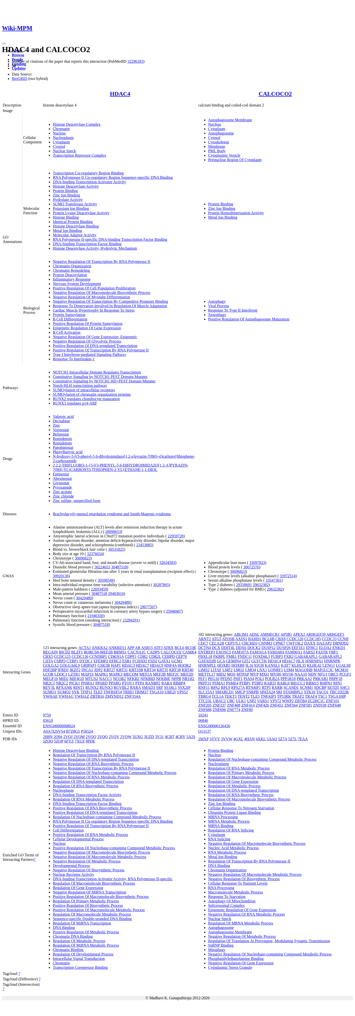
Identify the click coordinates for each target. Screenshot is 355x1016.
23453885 (144, 545)
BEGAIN (50, 652)
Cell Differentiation (68, 830)
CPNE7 (279, 643)
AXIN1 (241, 639)
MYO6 (287, 674)
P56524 (87, 731)
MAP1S (87, 674)
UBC (231, 701)
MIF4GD (77, 679)
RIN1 (337, 683)
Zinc (56, 425)
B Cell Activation (66, 332)
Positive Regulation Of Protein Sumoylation (88, 323)
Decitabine (61, 421)
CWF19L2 (294, 643)
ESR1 (126, 661)
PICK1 (74, 683)
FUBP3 (277, 656)
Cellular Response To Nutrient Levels (237, 883)
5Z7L (292, 739)
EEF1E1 (298, 648)
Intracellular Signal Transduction (79, 958)
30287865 (161, 585)
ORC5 (333, 674)
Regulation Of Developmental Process (83, 954)
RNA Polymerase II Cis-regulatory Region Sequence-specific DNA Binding (113, 177)
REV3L (49, 687)
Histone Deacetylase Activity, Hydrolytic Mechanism (95, 248)
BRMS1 (120, 652)
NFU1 (322, 674)
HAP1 (116, 665)
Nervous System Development (77, 284)
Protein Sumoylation (69, 315)
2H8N (48, 737)
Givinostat (61, 483)
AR (137, 648)
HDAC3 (128, 665)
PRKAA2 (304, 679)
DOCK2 (253, 648)
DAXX (310, 643)
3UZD (149, 737)
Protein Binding (65, 191)
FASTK (322, 652)
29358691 (244, 585)
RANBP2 (152, 683)
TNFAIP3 (268, 696)
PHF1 (238, 679)
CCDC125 (62, 656)
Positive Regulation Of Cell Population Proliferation (94, 288)
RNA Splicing (219, 839)
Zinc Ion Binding (66, 195)
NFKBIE (163, 679)
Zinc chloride (63, 496)
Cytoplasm (61, 142)
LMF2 (227, 670)
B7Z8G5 (73, 731)
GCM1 (176, 661)
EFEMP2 (100, 661)
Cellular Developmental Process (78, 839)
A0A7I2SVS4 (54, 731)
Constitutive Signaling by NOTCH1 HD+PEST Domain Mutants (104, 381)
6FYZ (69, 741)
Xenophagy (217, 315)
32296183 (135, 61)
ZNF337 (219, 705)
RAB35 (270, 683)
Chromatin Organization (72, 266)
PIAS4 (249, 679)
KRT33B (136, 670)
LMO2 (238, 670)
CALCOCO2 (275, 94)
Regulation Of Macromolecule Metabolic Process (92, 914)
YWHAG (65, 696)
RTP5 (266, 687)
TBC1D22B (339, 692)
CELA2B (216, 643)
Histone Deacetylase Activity (76, 186)
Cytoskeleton (218, 142)
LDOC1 (60, 674)
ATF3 (158, 648)
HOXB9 (238, 665)
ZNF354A (132, 696)
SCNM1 (306, 687)
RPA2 (215, 687)
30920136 (61, 576)
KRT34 (150, 670)
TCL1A (218, 696)
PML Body (217, 151)
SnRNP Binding (220, 945)
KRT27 (109, 670)
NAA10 (300, 674)
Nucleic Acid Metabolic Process (233, 848)
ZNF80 (247, 710)
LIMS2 (204, 670)
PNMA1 (87, 683)
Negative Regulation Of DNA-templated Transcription (96, 759)
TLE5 (97, 692)
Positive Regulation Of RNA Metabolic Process (90, 835)
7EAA (303, 739)
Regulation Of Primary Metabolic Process (86, 901)
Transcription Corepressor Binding (80, 967)
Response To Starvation (226, 897)
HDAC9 (156, 665)
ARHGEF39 (316, 634)
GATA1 (164, 661)
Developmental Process (71, 866)
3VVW (226, 739)
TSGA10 (156, 692)
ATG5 (216, 639)
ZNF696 (219, 710)
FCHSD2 (139, 661)
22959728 (175, 536)
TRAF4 (311, 696)
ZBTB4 (301, 701)
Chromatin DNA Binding (73, 936)
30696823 (82, 558)
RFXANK (64, 687)
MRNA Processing (223, 817)
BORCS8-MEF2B (98, 652)
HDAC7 (142, 665)
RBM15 (312, 683)
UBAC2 (219, 701)
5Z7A (282, 739)
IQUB (259, 665)
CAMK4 (189, 652)
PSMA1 (218, 683)
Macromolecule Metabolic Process (235, 892)
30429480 (84, 598)
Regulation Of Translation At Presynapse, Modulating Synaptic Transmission (269, 941)
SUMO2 (64, 692)
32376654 (95, 554)
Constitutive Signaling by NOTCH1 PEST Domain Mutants (100, 377)
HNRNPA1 (314, 661)
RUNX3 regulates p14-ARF (75, 403)
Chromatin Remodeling (71, 270)
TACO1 (322, 692)
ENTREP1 (206, 652)
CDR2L (155, 656)
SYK (76, 692)
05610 (48, 720)
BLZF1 (77, 652)
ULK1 (241, 701)
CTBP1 (72, 661)
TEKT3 (231, 696)
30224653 (102, 567)
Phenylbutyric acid (67, 452)
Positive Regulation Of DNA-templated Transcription (95, 346)
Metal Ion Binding (67, 230)
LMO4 (250, 670)
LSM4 (289, 670)
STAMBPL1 (293, 692)
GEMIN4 (233, 661)
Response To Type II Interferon (232, 310)
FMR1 (231, 656)
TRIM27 (141, 692)
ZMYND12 (114, 696)
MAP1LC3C (324, 670)
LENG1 (328, 665)
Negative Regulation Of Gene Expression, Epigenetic (95, 337)
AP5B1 (286, 634)
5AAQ (272, 739)
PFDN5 (226, 679)
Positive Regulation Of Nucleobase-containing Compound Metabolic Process (114, 848)
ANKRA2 (100, 648)
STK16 (309, 692)
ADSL (254, 634)
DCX (216, 648)
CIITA (48, 661)
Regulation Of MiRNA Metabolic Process (86, 945)
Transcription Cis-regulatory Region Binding (88, 173)
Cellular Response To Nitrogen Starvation (241, 808)
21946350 (95, 616)
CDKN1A (116, 656)
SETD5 (333, 687)
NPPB (176, 679)
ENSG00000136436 (214, 726)
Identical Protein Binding (73, 222)
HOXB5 (223, 665)
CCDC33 (329, 639)
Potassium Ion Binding (71, 208)
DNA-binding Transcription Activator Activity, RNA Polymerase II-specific (113, 879)
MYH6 (275, 674)
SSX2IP (184, 687)
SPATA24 (267, 692)
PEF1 (202, 679)
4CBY (180, 737)
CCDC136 (80, 656)
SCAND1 (291, 687)
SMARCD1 (224, 692)
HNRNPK (332, 661)
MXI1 (264, 674)
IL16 (249, 665)
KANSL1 (272, 665)
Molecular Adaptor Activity (74, 235)
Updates (19, 68)
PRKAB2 (320, 679)
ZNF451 (276, 705)
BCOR (190, 648)
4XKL (261, 739)
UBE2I (170, 692)
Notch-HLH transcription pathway (80, 385)
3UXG (137, 737)
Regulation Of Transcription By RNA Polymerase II (94, 755)
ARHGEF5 (335, 634)
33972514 (288, 576)
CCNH (342, 639)
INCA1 (87, 670)
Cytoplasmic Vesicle (224, 155)
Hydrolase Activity (68, 199)
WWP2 (288, 701)
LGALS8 (343, 665)
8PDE (90, 741)
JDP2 (98, 670)
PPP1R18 (288, 679)
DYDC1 (85, 661)
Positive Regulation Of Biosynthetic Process (88, 905)
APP (130, 648)
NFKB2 (133, 679)
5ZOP (58, 741)
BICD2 (64, 652)
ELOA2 (325, 648)
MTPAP (242, 674)
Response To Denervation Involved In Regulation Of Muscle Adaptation (110, 306)
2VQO (91, 737)
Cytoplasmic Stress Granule (230, 967)
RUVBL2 (121, 687)
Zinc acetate (62, 492)
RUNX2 (92, 687)
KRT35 (162, 670)
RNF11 (204, 687)
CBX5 (48, 656)
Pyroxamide (62, 487)
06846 (203, 720)
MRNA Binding (220, 826)
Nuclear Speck (64, 151)
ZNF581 (305, 705)
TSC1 (322, 696)
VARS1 (263, 701)
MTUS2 (91, 679)
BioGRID (19, 78)
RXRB (277, 687)
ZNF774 (233, 710)
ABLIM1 (241, 634)
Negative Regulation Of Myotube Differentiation (91, 297)
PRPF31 (204, 683)
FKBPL (219, 656)
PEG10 (213, 679)
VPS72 (275, 701)
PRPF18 (335, 679)
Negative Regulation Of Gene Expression (241, 963)
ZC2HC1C (316, 701)
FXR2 (288, 656)
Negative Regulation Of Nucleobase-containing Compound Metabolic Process (114, 773)
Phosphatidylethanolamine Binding (236, 958)
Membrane (216, 146)
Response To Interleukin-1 (73, 359)
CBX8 (281, 639)
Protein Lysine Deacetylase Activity (81, 213)
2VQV (114, 737)
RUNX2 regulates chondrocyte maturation (86, 399)
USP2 (251, 701)
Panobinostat (63, 447)
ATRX (168, 648)
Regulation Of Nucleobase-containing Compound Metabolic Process (107, 817)
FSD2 (152, 661)
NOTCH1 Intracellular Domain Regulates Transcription (97, 372)
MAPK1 (101, 674)
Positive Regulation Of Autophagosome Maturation (248, 319)
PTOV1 (128, 683)
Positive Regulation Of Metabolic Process (86, 932)
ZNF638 (319, 705)
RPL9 (225, 687)
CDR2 (143, 656)
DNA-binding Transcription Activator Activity (89, 182)
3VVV (215, 739)
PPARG (115, 683)
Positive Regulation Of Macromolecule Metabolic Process (99, 910)
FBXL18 (205, 656)
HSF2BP (50, 670)
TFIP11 (86, 692)
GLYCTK (259, 661)
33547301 (273, 580)
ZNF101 (332, 701)
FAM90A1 (293, 652)
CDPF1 (131, 656)
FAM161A (258, 652)
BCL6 (179, 648)
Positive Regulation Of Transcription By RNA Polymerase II (101, 350)
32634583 (167, 563)
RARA (166, 683)
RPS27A (238, 687)
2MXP (203, 739)
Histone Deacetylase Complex (77, 124)
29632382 (260, 585)
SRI (279, 692)
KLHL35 (299, 665)
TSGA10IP (337, 696)
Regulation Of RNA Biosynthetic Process (85, 786)
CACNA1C (137, 652)
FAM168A (275, 652)
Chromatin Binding (68, 950)
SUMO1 (49, 692)
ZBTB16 (97, 696)
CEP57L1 (233, 643)
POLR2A (272, 679)
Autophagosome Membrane (230, 120)
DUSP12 (269, 648)
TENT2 (244, 696)
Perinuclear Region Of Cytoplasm (235, 160)
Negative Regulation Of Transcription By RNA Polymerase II (101, 261)
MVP (254, 674)
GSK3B (103, 665)
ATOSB (228, 639)
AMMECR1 (270, 634)
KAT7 (285, 665)
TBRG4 (204, 696)
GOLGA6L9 (70, 665)
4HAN (249, 739)
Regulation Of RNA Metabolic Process (83, 799)
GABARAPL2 (330, 656)
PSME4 (232, 683)
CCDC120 (294, 639)
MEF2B (159, 674)
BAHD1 (254, 639)
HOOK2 (184, 665)
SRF (159, 687)
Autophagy (217, 301)
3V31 (159, 737)
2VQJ (67, 737)
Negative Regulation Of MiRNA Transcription (89, 892)
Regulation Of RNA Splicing (231, 830)
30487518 (119, 567)
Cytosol (59, 146)
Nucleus (59, 133)
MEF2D (186, 674)
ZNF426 (262, 705)
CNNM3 (265, 643)
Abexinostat (62, 478)
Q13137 (204, 731)
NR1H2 (188, 679)
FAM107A (240, 652)
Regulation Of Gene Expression (78, 888)
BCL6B (268, 639)
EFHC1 (312, 648)
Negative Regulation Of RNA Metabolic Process (91, 777)
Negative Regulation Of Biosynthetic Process (88, 870)
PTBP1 (245, 683)
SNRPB (252, 692)
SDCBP (320, 687)
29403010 (116, 593)
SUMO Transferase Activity (75, 204)
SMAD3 (148, 687)
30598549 (105, 580)
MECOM (130, 674)
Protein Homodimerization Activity (236, 213)
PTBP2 (257, 683)
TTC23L (205, 701)
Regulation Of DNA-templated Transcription (88, 781)
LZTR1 (74, 674)
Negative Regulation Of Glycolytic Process (87, 341)
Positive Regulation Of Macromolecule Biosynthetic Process (101, 897)
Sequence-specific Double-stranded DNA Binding (92, 919)
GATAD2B (207, 661)
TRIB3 (128, 692)
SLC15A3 (206, 692)
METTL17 (206, 674)
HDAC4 (120, 94)
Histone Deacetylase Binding (76, 226)
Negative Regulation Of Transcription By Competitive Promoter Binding (110, 301)
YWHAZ (81, 696)
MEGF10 (50, 679)
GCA (221, 661)
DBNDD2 (341, 643)
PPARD (101, 683)
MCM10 (341, 670)
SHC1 (345, 687)
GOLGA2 (51, 665)
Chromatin (61, 129)
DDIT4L (228, 648)
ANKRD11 (117, 648)
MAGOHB (304, 670)
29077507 (148, 607)
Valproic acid (63, 416)
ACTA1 (85, 648)
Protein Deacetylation (70, 275)
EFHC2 (115, 661)
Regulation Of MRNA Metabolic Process (240, 923)
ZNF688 (205, 710)
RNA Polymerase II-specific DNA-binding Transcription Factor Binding (110, 239)
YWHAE (50, 696)
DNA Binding (64, 927)
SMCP (240, 692)
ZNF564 (291, 705)
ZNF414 (248, 705)
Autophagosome (221, 133)
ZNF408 (233, 705)
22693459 (99, 589)
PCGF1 (345, 674)
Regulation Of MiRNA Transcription (82, 923)
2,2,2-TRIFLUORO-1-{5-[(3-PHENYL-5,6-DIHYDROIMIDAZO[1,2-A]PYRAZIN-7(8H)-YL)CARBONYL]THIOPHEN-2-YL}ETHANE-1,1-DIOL (120, 467)
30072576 (251, 567)
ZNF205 (205, 705)
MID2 (64, 679)
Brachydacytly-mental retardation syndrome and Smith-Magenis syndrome (112, 514)
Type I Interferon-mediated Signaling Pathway (89, 354)
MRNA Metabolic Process (229, 821)
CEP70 (181, 656)
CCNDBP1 (98, 656)
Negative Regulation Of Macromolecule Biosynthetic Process (101, 292)
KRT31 (122, 670)
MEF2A (145, 674)
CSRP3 (60, 661)
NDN (312, 674)
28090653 (113, 532)
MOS (231, 674)
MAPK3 (115, 674)
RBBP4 (179, 683)
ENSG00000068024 (59, 726)
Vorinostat (61, 430)
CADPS (153, 652)
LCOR (48, 674)
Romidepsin (62, 439)
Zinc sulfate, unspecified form (76, 501)
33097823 (257, 563)
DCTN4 (204, 648)
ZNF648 (334, 705)
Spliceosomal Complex (226, 905)
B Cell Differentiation (70, 319)
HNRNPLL (207, 665)
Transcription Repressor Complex (79, 155)
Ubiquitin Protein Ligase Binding (234, 812)
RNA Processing (221, 888)
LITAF (216, 670)
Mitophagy (216, 950)
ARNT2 (204, 639)
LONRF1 (275, 670)
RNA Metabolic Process (227, 852)
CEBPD (168, 656)
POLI (259, 679)
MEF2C (173, 674)
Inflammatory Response (71, 279)
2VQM (79, 737)
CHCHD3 (249, 643)
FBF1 (333, 652)
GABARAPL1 (306, 656)
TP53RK (284, 696)
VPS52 (182, 692)
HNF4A (170, 665)
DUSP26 (284, 648)
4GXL (238, 739)
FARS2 (309, 652)
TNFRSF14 (112, 692)
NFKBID (147, 679)
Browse (18, 55)
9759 (47, 715)
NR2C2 (62, 683)
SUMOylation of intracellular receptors (84, 390)
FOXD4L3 (261, 656)
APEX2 (299, 634)
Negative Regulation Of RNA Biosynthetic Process (93, 764)
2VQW (125, 737)
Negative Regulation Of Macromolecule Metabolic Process (99, 857)
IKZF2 (75, 670)
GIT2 (246, 661)
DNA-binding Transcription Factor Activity (87, 795)
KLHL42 (314, 665)
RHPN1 (326, 683)
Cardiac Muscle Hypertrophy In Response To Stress (94, 310)
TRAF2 (298, 696)
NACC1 (105, 679)
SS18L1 (170, 687)
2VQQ (102, 737)
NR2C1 (49, 683)
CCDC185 (312, 639)
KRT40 (187, 670)
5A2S (190, 737)
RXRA (135, 687)
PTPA (139, 683)
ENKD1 (338, 648)
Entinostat (61, 474)
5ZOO (48, 741)
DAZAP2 (324, 643)
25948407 (174, 611)
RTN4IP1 (253, 687)
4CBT (169, 737)
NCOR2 (119, 679)
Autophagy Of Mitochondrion (231, 901)
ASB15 (147, 648)
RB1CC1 (298, 683)
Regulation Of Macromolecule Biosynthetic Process (94, 883)
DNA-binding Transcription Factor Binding (87, 244)
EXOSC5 (223, 652)
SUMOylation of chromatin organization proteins (92, 394)
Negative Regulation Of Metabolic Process (87, 861)
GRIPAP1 (88, 665)
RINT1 (78, 687)
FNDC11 (245, 656)
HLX (300, 661)
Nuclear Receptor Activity (73, 874)
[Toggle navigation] (4, 43)
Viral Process (218, 306)
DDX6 (241, 648)
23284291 (130, 620)
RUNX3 (106, 687)
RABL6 (283, 683)
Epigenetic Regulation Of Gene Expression (87, 328)
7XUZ (80, 741)
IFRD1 (63, 670)
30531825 (116, 549)
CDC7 (203, 643)
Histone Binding (66, 217)
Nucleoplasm (63, 138)
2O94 (57, 737)
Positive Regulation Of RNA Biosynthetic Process (92, 808)
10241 (203, 715)
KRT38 (175, 670)
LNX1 (262, 670)
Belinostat (61, 434)
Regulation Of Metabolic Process (79, 941)
